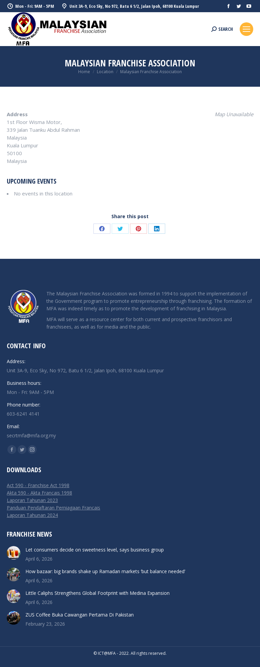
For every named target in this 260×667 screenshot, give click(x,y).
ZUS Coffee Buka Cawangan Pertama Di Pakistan (79, 614)
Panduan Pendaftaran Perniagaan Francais (53, 507)
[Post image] (13, 553)
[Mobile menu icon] (246, 29)
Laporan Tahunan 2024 (32, 515)
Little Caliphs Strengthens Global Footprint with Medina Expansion (97, 593)
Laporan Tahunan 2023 (32, 500)
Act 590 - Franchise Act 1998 (38, 485)
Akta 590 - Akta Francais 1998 (39, 492)
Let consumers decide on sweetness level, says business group (94, 549)
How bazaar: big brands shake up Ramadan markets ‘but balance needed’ (105, 571)
